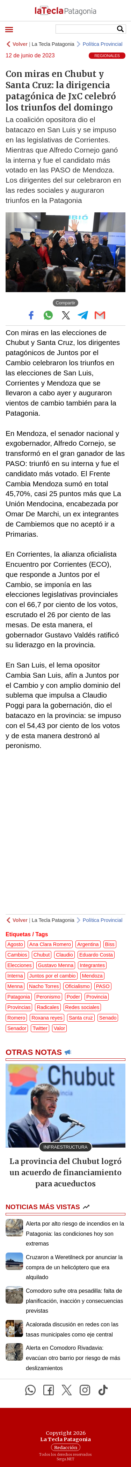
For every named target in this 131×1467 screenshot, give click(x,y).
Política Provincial (103, 44)
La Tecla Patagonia (53, 44)
